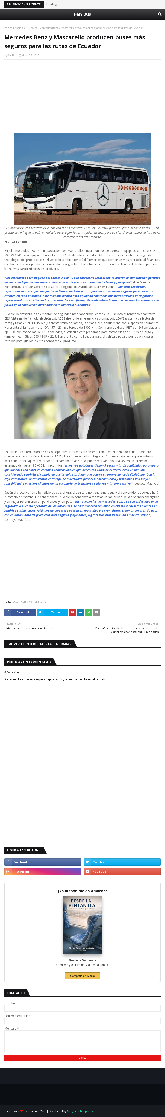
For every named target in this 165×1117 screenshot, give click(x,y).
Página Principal (14, 28)
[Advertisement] (82, 94)
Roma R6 (26, 601)
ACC (15, 601)
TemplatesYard (37, 1111)
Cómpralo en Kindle (82, 976)
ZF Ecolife (31, 28)
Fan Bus (82, 14)
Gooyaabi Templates (80, 1111)
